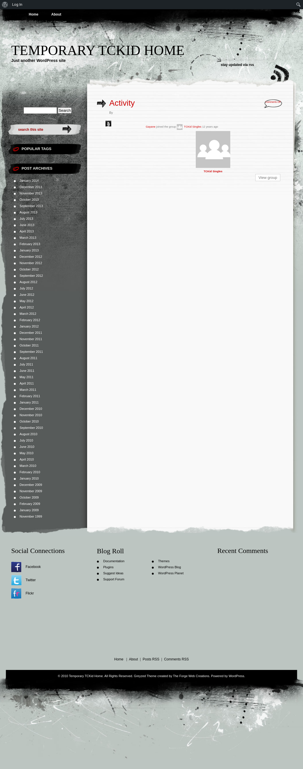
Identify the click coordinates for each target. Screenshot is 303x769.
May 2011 (26, 377)
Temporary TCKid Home (98, 50)
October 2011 (29, 345)
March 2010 (28, 465)
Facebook (33, 567)
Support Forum (113, 579)
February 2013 (30, 244)
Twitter (31, 580)
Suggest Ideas (113, 573)
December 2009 (31, 484)
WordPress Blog (169, 567)
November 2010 (31, 415)
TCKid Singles (193, 126)
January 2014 (29, 180)
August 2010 (28, 434)
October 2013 (29, 199)
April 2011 (27, 383)
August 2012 (28, 282)
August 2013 (28, 212)
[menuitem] (5, 4)
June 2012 (27, 294)
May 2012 (26, 301)
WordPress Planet (170, 573)
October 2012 (29, 269)
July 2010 (26, 440)
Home (33, 14)
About (56, 14)
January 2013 (29, 250)
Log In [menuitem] (17, 4)
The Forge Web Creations (191, 676)
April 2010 (27, 459)
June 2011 (27, 370)
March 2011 (28, 389)
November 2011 (31, 339)
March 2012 (28, 313)
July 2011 (26, 364)
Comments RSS (176, 659)
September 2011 (31, 351)
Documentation (113, 561)
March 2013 (28, 237)
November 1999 (31, 516)
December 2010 (31, 408)
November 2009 (31, 491)
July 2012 (26, 288)
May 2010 (26, 453)
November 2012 (31, 263)
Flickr (30, 593)
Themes (164, 561)
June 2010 (27, 446)
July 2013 (26, 218)
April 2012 (27, 307)
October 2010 (29, 421)
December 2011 (31, 332)
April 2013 (27, 231)
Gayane (151, 126)
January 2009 (29, 510)
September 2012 (31, 275)
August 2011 (28, 358)
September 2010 (31, 427)
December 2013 (31, 187)
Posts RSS (151, 659)
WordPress (236, 676)
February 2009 (30, 503)
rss (251, 65)
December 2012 (31, 256)
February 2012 (30, 320)
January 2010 (29, 478)
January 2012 (29, 326)
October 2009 (29, 497)
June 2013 (27, 225)
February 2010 (30, 472)
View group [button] (267, 177)
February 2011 (30, 396)
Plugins (108, 567)
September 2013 (31, 206)
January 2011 (29, 402)
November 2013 (31, 193)
